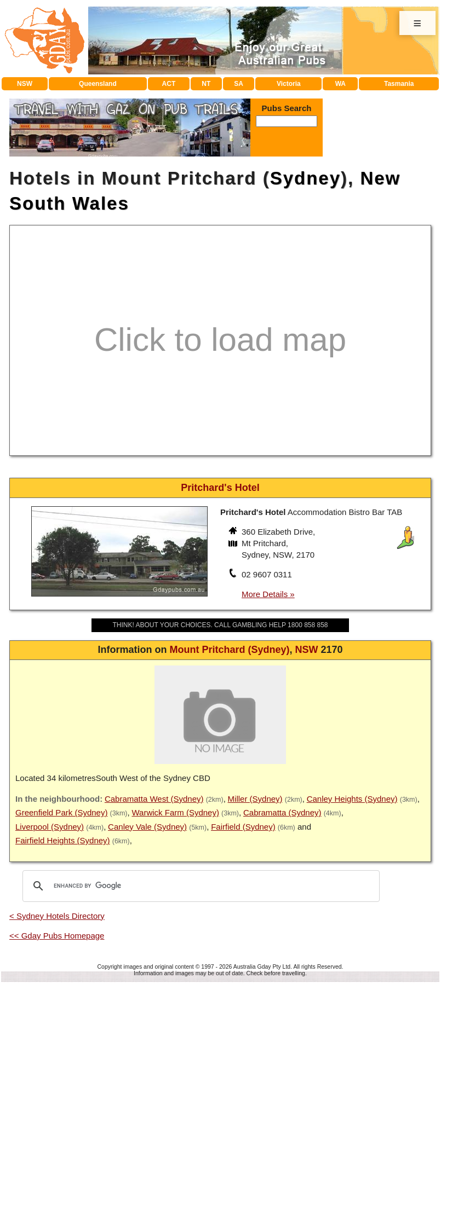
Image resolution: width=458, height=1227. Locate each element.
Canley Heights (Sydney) (352, 798)
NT (206, 84)
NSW (24, 84)
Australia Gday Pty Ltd (261, 966)
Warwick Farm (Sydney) (175, 812)
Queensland (98, 84)
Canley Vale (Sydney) (147, 826)
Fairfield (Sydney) (243, 826)
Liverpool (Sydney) (49, 826)
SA (238, 84)
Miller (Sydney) (255, 798)
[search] (199, 886)
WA (340, 84)
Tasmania (399, 84)
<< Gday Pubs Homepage (56, 935)
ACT (169, 84)
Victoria (289, 84)
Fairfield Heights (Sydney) (62, 840)
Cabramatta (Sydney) (282, 812)
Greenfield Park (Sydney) (61, 812)
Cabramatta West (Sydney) (154, 798)
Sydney (305, 178)
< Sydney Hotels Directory (57, 916)
